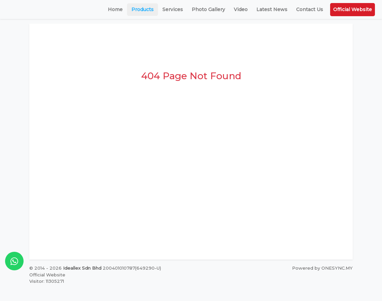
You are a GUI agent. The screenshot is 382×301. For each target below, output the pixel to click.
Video (241, 9)
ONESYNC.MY (337, 268)
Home (115, 9)
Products (142, 9)
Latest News (271, 9)
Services (172, 9)
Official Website (352, 9)
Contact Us (309, 9)
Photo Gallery (208, 9)
